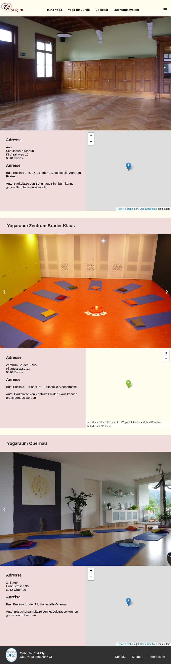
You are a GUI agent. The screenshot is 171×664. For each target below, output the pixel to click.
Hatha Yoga (54, 9)
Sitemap (137, 656)
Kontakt (120, 656)
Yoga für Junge (79, 9)
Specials (102, 9)
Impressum (157, 656)
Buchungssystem (126, 9)
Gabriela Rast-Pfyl (32, 653)
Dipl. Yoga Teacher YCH (36, 656)
